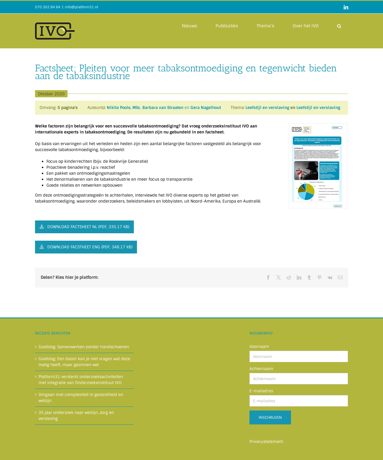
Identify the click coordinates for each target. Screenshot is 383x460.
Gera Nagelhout (206, 107)
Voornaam (259, 346)
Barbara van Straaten (162, 107)
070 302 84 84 (47, 7)
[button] (339, 26)
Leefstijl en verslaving (267, 107)
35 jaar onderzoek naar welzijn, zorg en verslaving (76, 415)
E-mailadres (261, 390)
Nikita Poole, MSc (123, 107)
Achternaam (261, 368)
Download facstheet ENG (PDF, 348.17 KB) (86, 246)
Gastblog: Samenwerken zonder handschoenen (83, 346)
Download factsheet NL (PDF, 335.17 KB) (84, 226)
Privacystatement (266, 441)
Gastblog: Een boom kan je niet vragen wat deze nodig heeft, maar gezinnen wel (84, 361)
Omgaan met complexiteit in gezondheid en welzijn (80, 397)
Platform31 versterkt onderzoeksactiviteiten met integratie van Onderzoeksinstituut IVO (80, 379)
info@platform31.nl (81, 7)
